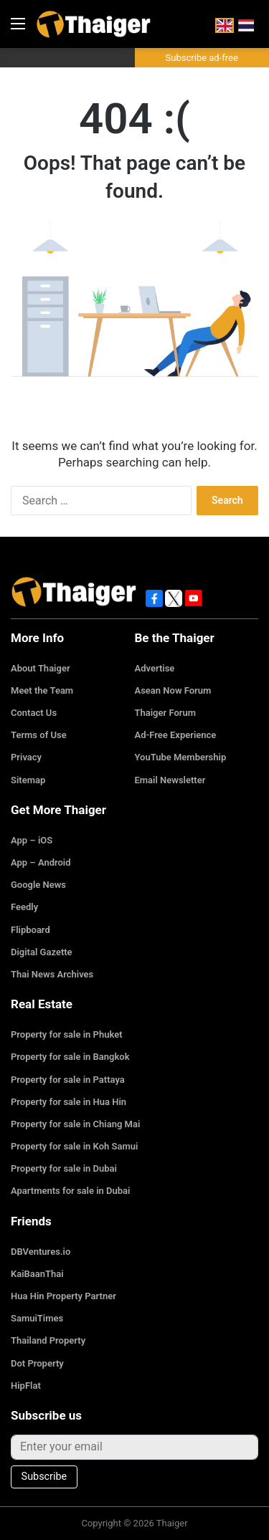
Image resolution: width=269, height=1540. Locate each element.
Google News (38, 884)
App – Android (41, 862)
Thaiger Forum (166, 712)
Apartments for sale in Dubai (70, 1190)
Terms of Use (39, 735)
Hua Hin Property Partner (63, 1296)
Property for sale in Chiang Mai (75, 1124)
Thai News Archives (52, 974)
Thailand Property (48, 1340)
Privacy (26, 757)
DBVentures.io (40, 1251)
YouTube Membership (181, 757)
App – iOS (31, 840)
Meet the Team (42, 690)
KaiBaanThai (37, 1273)
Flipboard (30, 929)
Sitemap (28, 780)
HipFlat (26, 1385)
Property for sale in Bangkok (70, 1056)
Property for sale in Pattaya (68, 1079)
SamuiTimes (37, 1318)
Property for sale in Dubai (64, 1168)
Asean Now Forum (173, 690)
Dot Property (37, 1363)
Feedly (24, 906)
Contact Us (34, 712)
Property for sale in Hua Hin (68, 1101)
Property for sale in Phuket (67, 1034)
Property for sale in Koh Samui (74, 1146)
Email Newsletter (170, 780)
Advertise (155, 668)
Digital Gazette (41, 952)
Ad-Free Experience (176, 735)
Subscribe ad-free (202, 57)
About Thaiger (40, 668)
